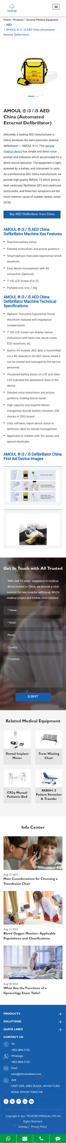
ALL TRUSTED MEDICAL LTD (38, 1116)
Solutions (33, 1022)
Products (18, 20)
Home (7, 20)
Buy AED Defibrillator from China (32, 214)
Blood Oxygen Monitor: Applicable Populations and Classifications (30, 936)
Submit (33, 697)
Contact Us (13, 1037)
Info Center (33, 828)
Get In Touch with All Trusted (33, 569)
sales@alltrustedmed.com (26, 1074)
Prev (24, 96)
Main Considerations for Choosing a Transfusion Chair (31, 882)
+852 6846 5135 (20, 1062)
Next (42, 96)
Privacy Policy (39, 1127)
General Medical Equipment (42, 20)
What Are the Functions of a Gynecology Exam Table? (25, 991)
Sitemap (22, 1127)
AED (9, 25)
